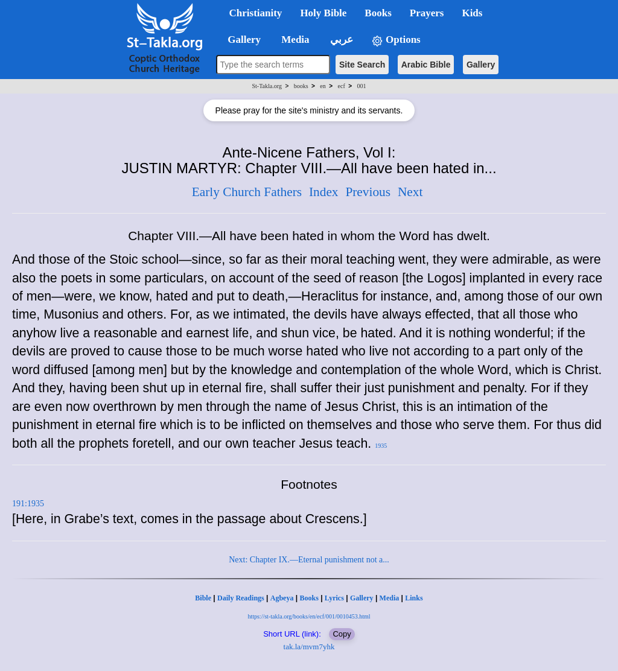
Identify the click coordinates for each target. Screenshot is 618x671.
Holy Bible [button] (323, 13)
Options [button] (396, 40)
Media (390, 598)
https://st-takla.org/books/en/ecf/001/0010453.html (308, 616)
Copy (342, 633)
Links (413, 598)
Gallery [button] (240, 39)
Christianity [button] (255, 13)
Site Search (362, 64)
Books (308, 598)
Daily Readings (240, 598)
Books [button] (378, 13)
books (301, 86)
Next (410, 192)
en (322, 86)
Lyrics (334, 598)
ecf (341, 86)
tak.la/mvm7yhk (309, 646)
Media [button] (294, 39)
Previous (367, 192)
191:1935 (28, 503)
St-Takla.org (267, 86)
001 (361, 86)
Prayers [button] (427, 13)
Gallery (481, 64)
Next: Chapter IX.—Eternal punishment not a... (309, 559)
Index (324, 192)
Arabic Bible (426, 64)
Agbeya (282, 598)
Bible (203, 598)
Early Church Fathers (247, 192)
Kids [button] (472, 13)
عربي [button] (340, 39)
